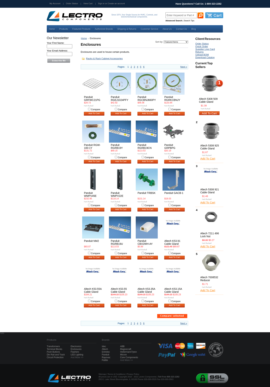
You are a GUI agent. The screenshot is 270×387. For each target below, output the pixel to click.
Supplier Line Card (205, 49)
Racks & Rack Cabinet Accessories (104, 58)
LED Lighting (77, 354)
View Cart (88, 3)
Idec (104, 346)
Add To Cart (94, 113)
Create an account (116, 3)
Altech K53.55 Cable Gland (119, 290)
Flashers (75, 352)
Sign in (101, 3)
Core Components (129, 357)
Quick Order (201, 46)
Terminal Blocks (54, 349)
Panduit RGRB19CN (145, 146)
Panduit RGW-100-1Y (92, 146)
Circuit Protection (55, 357)
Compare (95, 109)
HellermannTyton (128, 352)
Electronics (76, 346)
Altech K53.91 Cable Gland (172, 242)
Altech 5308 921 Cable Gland (209, 191)
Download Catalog (205, 57)
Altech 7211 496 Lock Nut (209, 235)
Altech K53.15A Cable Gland (173, 290)
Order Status (72, 3)
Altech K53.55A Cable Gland (93, 290)
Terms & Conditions (116, 374)
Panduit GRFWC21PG (92, 98)
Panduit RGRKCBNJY (172, 98)
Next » (183, 66)
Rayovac (106, 357)
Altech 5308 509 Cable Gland (208, 100)
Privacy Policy (133, 374)
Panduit (105, 354)
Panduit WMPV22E (117, 194)
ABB (122, 346)
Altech (105, 349)
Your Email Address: (57, 50)
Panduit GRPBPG (169, 146)
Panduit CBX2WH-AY (145, 242)
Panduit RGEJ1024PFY (119, 98)
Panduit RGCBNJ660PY (147, 98)
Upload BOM (202, 54)
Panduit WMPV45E (90, 194)
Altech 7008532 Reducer (209, 279)
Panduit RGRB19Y (117, 146)
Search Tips (189, 20)
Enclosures (76, 349)
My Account (55, 3)
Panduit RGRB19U (117, 242)
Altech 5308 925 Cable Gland (209, 147)
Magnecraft (125, 349)
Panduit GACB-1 (173, 192)
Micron (123, 354)
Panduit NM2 (91, 240)
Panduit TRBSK (147, 192)
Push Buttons (53, 352)
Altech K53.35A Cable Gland (146, 290)
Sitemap (102, 374)
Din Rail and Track (56, 354)
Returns (199, 52)
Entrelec (106, 352)
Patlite (105, 360)
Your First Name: (55, 43)
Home (84, 38)
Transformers (53, 346)
